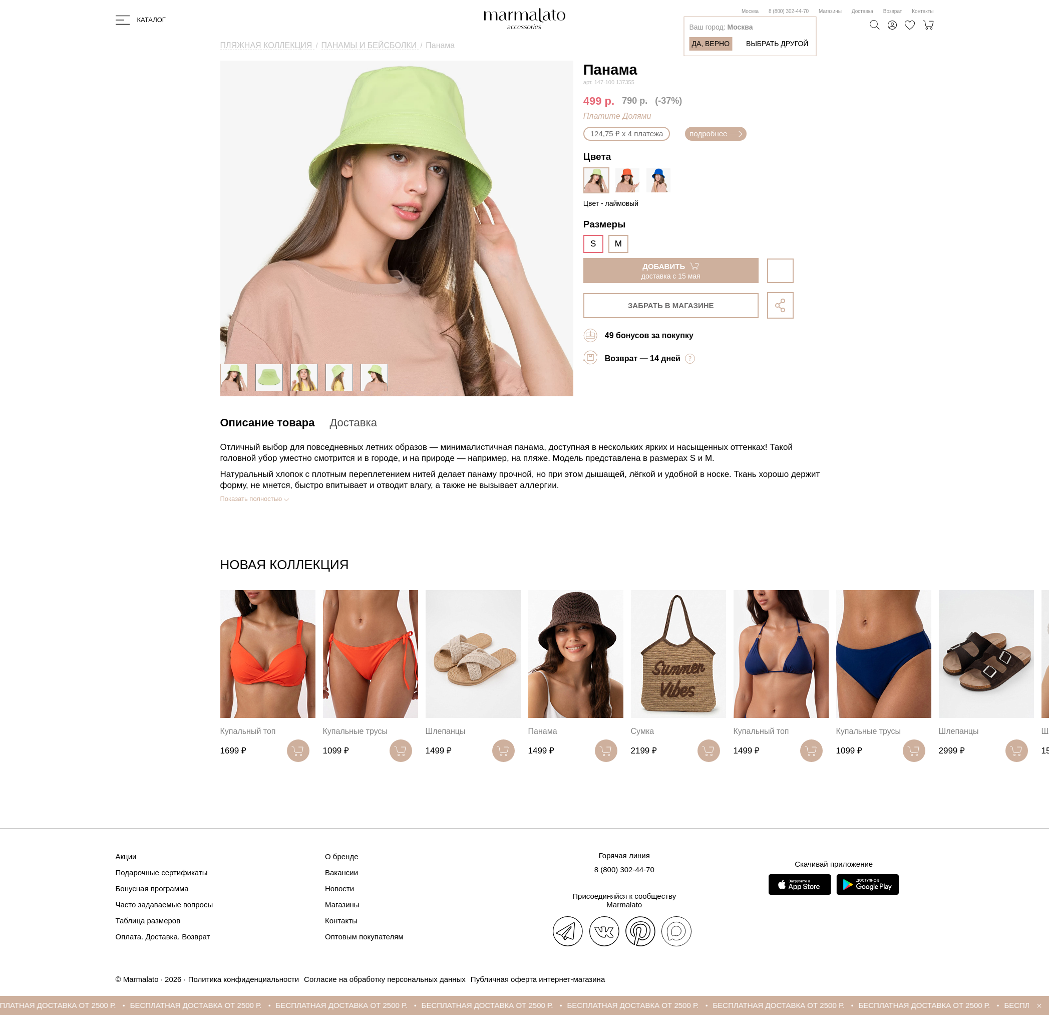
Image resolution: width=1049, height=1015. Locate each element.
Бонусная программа (152, 888)
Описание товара (267, 422)
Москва (750, 11)
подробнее (715, 133)
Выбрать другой (777, 44)
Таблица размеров (148, 920)
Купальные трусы (355, 731)
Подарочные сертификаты (162, 872)
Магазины (830, 11)
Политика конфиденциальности (243, 979)
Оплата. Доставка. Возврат (163, 936)
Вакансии (341, 872)
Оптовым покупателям (364, 936)
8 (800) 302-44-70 (789, 11)
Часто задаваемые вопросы (164, 904)
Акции (126, 856)
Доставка (862, 11)
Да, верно (710, 44)
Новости (339, 888)
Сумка (642, 731)
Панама (542, 731)
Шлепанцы (446, 731)
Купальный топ (248, 731)
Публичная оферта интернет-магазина (538, 979)
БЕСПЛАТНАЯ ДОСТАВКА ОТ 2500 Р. (70, 1005)
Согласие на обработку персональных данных (385, 979)
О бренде (342, 856)
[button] (818, 567)
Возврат (892, 11)
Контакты (922, 11)
